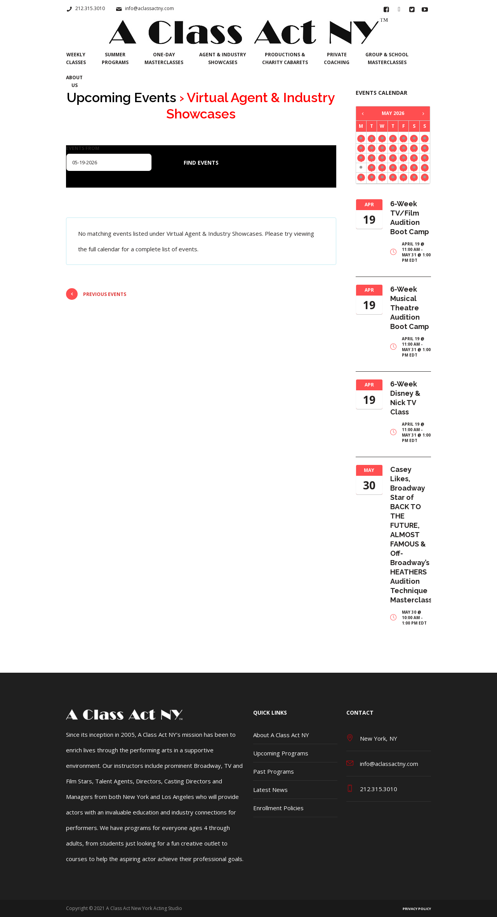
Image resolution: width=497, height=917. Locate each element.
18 (361, 170)
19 (371, 170)
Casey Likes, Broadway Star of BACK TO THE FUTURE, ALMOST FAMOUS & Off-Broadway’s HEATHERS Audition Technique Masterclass (411, 534)
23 (414, 170)
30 (393, 141)
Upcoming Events (121, 97)
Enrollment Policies (278, 808)
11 (361, 160)
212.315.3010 (90, 8)
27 (361, 141)
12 (371, 160)
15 (403, 160)
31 (424, 180)
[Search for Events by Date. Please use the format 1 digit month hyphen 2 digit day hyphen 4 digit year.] (108, 162)
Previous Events (96, 294)
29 (382, 141)
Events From (82, 148)
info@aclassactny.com (149, 8)
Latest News (270, 789)
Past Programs (273, 771)
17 (424, 160)
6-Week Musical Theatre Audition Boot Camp (409, 308)
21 (393, 170)
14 (393, 160)
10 (424, 151)
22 (403, 170)
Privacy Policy (417, 908)
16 (414, 160)
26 (371, 180)
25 (361, 180)
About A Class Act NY (281, 735)
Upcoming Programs (280, 753)
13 (382, 160)
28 (371, 141)
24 (424, 170)
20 (382, 170)
